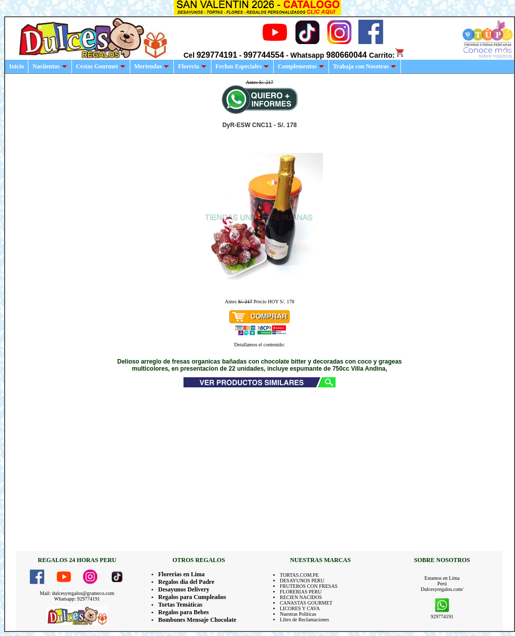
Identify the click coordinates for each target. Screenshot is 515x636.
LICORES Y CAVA (300, 608)
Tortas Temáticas (180, 604)
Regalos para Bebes (183, 612)
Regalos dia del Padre (186, 581)
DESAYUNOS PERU (302, 580)
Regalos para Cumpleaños (192, 597)
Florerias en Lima (181, 574)
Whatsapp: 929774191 (77, 599)
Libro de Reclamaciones (304, 619)
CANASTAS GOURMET (306, 603)
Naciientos (49, 66)
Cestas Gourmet (101, 66)
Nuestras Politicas (298, 614)
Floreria (192, 66)
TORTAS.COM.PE (299, 575)
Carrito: (387, 55)
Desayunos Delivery (183, 589)
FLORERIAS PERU (301, 591)
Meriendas (152, 66)
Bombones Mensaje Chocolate (197, 619)
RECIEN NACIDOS (301, 597)
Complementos (301, 66)
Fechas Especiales (242, 66)
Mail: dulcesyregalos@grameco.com (77, 593)
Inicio (16, 66)
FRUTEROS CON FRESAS (309, 586)
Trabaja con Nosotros (364, 66)
